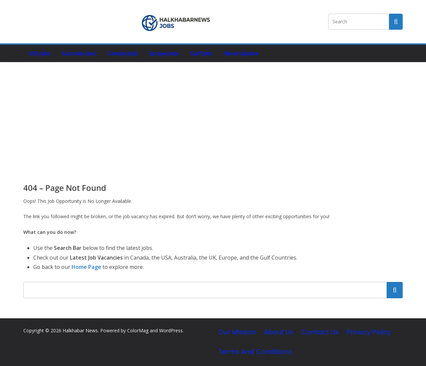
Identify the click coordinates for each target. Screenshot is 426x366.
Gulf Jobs (201, 53)
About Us (278, 332)
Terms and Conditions (255, 351)
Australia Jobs (79, 53)
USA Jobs (40, 53)
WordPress (171, 330)
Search (395, 290)
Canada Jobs (122, 53)
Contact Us (319, 332)
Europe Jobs (164, 53)
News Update (241, 53)
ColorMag (137, 330)
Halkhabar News (80, 330)
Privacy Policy (368, 332)
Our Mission (237, 332)
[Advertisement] (213, 112)
